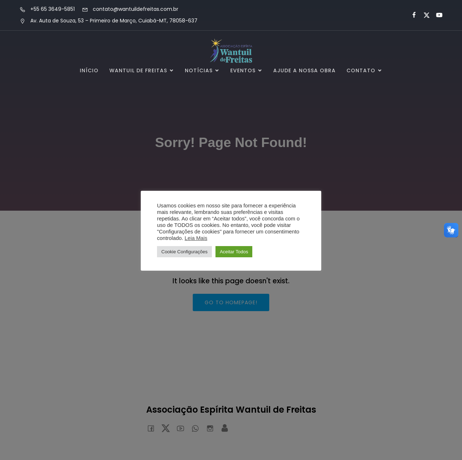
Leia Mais (196, 238)
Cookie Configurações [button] (184, 251)
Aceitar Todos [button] (234, 251)
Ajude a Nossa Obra (304, 70)
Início (89, 70)
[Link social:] (411, 15)
